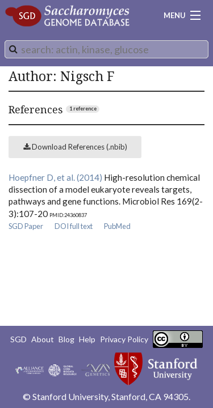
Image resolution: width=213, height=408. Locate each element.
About (42, 339)
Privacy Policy (124, 339)
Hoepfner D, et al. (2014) (55, 177)
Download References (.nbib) (75, 146)
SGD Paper (26, 226)
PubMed (117, 226)
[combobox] (106, 49)
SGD (18, 339)
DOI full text (74, 226)
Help (87, 339)
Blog (66, 339)
